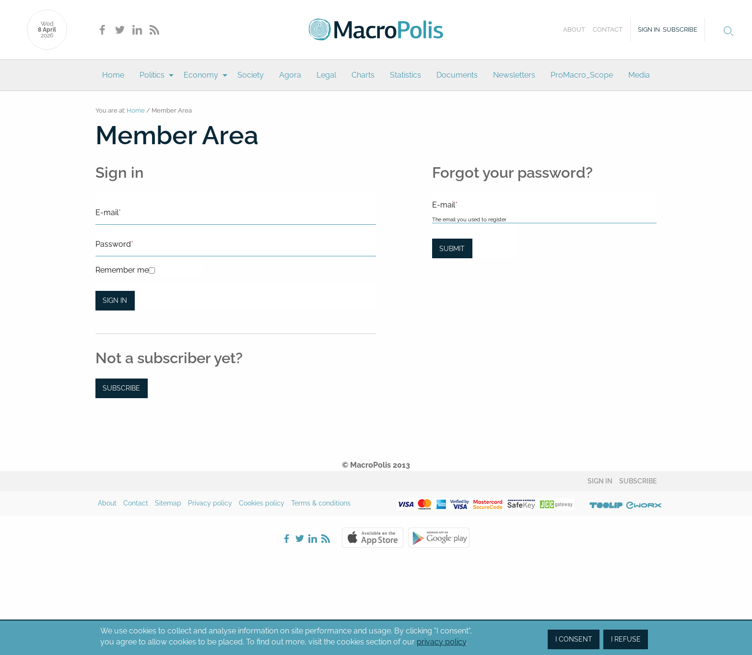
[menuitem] (113, 75)
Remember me (122, 270)
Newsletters (514, 75)
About (574, 29)
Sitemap (168, 503)
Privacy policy (210, 503)
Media (639, 75)
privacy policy (441, 641)
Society (250, 75)
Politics (152, 75)
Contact (608, 29)
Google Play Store (439, 538)
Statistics (405, 75)
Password (114, 244)
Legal (326, 75)
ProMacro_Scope (582, 75)
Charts (363, 75)
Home (113, 75)
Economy (201, 75)
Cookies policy (261, 503)
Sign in (649, 29)
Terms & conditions (321, 503)
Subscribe (680, 29)
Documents (457, 75)
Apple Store (372, 538)
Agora (290, 75)
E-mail (108, 212)
